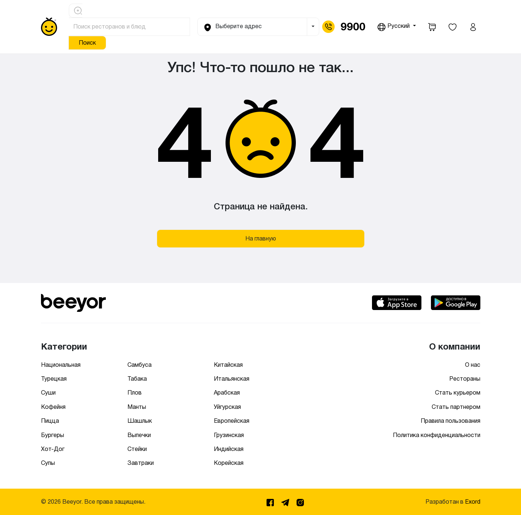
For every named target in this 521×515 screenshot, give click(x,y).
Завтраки (140, 463)
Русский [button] (394, 27)
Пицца (50, 421)
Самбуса (139, 365)
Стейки (137, 449)
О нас (472, 365)
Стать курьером (457, 392)
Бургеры (52, 435)
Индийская (228, 449)
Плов (134, 392)
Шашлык (139, 421)
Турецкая (54, 379)
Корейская (228, 463)
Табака (137, 379)
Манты (136, 407)
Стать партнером (456, 407)
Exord (472, 502)
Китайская (228, 365)
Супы (48, 463)
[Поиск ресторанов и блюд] (129, 27)
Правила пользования (450, 421)
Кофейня (53, 407)
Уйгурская (227, 407)
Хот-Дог (52, 449)
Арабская (227, 392)
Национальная (61, 365)
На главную (260, 238)
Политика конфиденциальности (436, 435)
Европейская (231, 421)
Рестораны (464, 379)
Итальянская (231, 379)
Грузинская (229, 435)
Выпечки (139, 435)
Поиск (87, 43)
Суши (48, 392)
